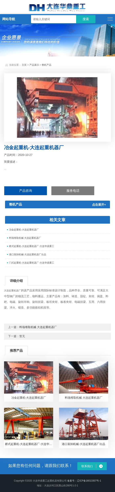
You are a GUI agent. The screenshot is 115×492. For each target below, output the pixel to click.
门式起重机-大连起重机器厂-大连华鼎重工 (31, 262)
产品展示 (34, 65)
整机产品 (46, 65)
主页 (24, 65)
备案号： (72, 480)
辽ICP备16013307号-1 (89, 480)
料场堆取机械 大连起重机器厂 (25, 238)
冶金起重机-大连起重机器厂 (24, 229)
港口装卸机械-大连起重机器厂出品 (27, 254)
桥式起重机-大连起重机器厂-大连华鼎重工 (31, 246)
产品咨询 (25, 190)
